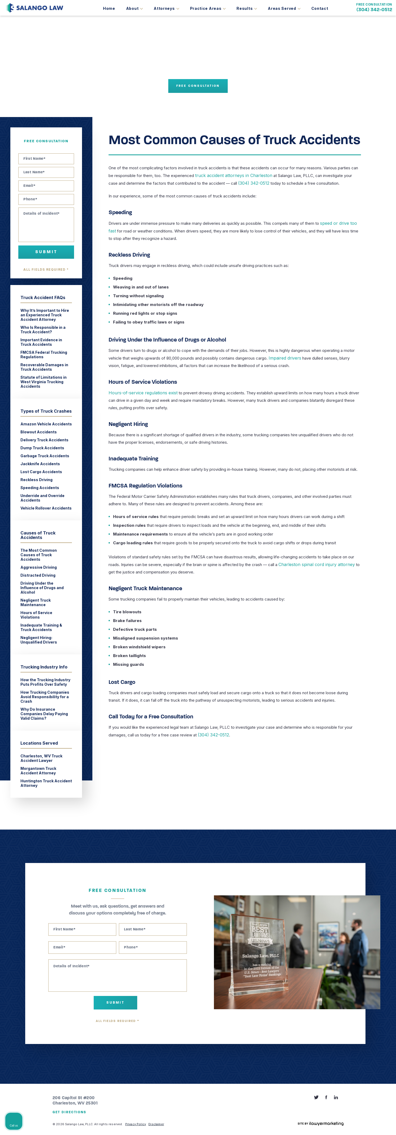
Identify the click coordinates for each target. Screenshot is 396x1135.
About (132, 8)
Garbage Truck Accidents (45, 456)
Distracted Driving (37, 575)
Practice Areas (206, 8)
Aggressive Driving (38, 567)
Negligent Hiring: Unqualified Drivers (38, 639)
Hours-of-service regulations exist (140, 391)
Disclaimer (156, 1124)
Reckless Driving (36, 479)
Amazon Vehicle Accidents (46, 424)
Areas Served (282, 8)
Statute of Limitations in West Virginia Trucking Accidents (43, 382)
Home (109, 8)
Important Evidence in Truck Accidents (41, 342)
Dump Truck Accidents (42, 448)
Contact (319, 8)
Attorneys (164, 8)
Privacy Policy (135, 1124)
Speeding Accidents (40, 487)
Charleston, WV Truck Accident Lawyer (41, 758)
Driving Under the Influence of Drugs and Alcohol (42, 587)
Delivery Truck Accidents (44, 440)
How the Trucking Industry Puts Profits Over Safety (45, 682)
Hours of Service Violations (36, 614)
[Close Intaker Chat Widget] (378, 965)
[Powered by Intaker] (351, 1123)
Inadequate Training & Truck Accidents (41, 627)
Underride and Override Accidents (42, 497)
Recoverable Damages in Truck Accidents (44, 367)
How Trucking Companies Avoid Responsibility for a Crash (44, 697)
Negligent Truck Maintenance (35, 602)
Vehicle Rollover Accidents (46, 508)
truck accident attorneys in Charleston (229, 175)
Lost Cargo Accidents (41, 471)
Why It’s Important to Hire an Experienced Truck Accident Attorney (44, 315)
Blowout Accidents (38, 432)
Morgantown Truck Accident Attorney (38, 770)
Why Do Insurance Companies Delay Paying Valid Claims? (44, 713)
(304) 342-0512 (374, 9)
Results (244, 8)
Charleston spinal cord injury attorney (312, 562)
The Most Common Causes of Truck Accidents (38, 555)
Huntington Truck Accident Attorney (46, 783)
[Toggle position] (367, 965)
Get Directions (69, 1112)
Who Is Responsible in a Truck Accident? (43, 329)
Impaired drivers (283, 356)
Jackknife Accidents (40, 463)
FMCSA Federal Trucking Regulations (43, 354)
